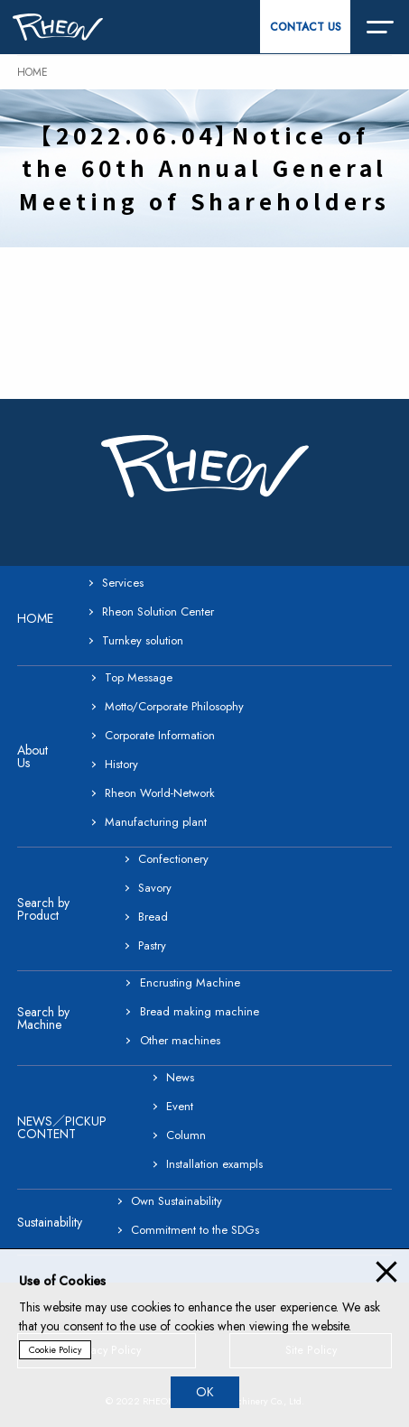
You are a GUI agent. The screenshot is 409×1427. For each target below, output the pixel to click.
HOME (32, 72)
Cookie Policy (55, 1350)
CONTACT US (305, 27)
